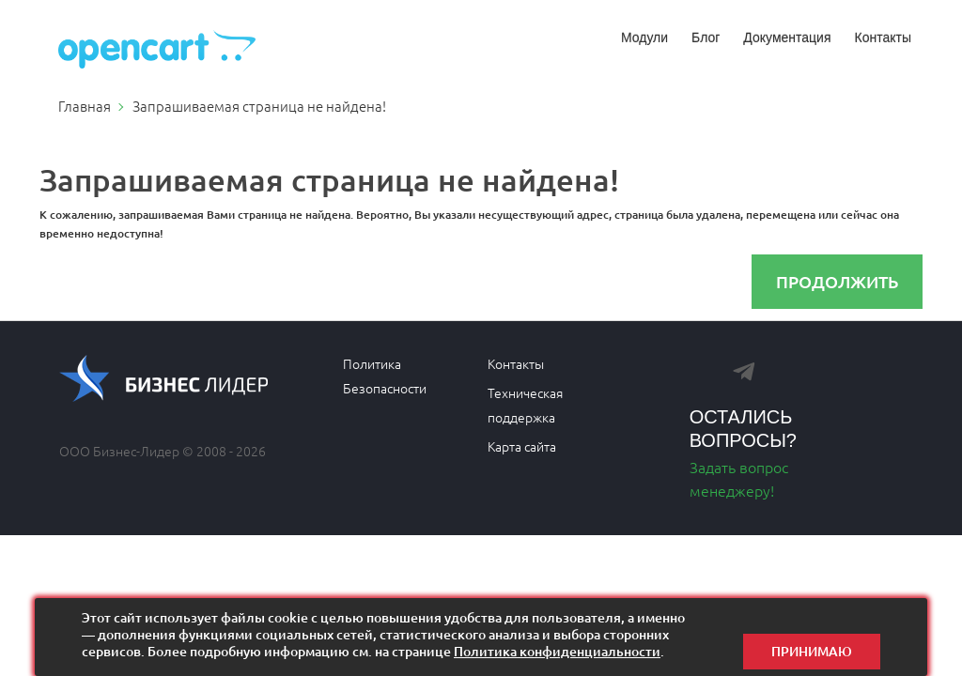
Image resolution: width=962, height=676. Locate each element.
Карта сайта (522, 446)
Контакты (883, 37)
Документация (786, 37)
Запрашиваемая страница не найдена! (259, 105)
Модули (644, 37)
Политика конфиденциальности (557, 651)
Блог (705, 37)
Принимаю (811, 637)
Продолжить (837, 281)
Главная (84, 105)
